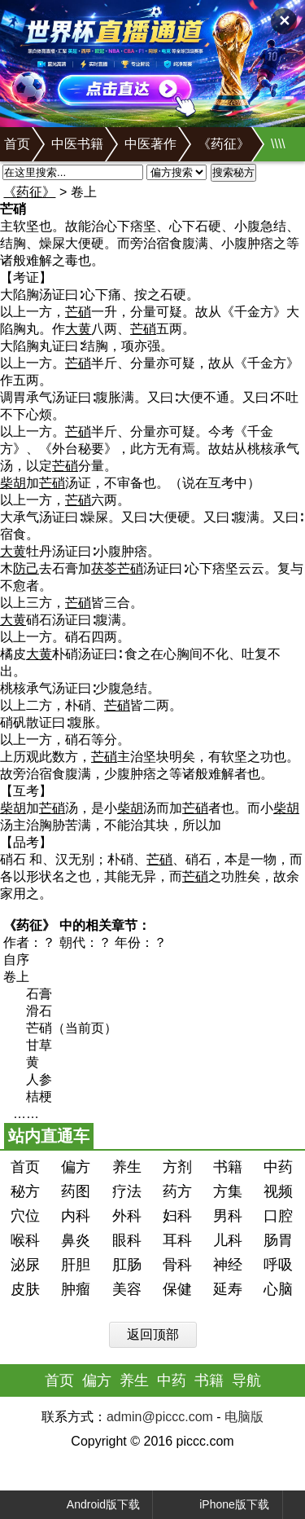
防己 (26, 568)
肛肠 (127, 1265)
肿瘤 (75, 1289)
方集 (227, 1191)
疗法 (127, 1191)
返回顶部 (153, 1334)
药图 (75, 1191)
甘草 (39, 1045)
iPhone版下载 (219, 1505)
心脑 (278, 1289)
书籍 (227, 1167)
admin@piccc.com (160, 1417)
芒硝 (78, 312)
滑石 (39, 1011)
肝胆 (75, 1265)
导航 (246, 1380)
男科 (227, 1216)
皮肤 (25, 1289)
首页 (17, 144)
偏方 (75, 1167)
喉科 (25, 1240)
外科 (127, 1216)
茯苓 (104, 568)
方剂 (177, 1167)
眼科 (127, 1240)
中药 (278, 1167)
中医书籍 (77, 144)
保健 (177, 1289)
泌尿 (25, 1265)
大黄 (78, 329)
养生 (127, 1167)
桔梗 (39, 1096)
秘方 (25, 1191)
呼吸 (278, 1265)
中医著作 (150, 144)
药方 (177, 1191)
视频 (278, 1191)
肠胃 (278, 1240)
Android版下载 (90, 1505)
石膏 (39, 994)
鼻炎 (75, 1240)
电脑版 (244, 1417)
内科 (75, 1216)
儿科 (227, 1240)
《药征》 (224, 144)
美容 (127, 1289)
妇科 (177, 1216)
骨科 (177, 1265)
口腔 (278, 1216)
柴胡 (13, 483)
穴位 (25, 1216)
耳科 (177, 1240)
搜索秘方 (233, 172)
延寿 (227, 1289)
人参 (39, 1079)
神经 (227, 1265)
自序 (16, 959)
